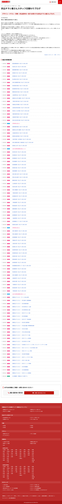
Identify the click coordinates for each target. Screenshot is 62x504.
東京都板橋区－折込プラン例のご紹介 (19, 237)
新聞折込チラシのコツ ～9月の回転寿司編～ (20, 303)
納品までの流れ (33, 443)
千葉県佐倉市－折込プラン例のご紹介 (19, 290)
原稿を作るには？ (6, 433)
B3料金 (4, 425)
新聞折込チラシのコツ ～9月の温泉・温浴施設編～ (21, 300)
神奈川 (8, 451)
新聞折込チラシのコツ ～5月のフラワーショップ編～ (22, 350)
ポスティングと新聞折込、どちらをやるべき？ (38, 489)
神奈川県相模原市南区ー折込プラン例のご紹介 (20, 82)
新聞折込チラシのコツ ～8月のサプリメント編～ (21, 313)
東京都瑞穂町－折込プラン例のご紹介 (19, 164)
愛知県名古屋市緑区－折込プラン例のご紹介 (20, 136)
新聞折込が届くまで (34, 441)
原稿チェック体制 (6, 443)
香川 (29, 451)
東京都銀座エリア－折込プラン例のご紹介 (20, 221)
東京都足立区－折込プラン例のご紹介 (19, 76)
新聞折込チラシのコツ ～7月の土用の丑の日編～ (21, 332)
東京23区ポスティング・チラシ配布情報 (10, 488)
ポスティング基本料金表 (34, 486)
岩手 (4, 453)
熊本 (33, 454)
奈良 (20, 456)
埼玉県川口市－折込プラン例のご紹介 (19, 66)
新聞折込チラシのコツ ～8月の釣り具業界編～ (21, 322)
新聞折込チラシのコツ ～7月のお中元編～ (20, 328)
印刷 (55, 54)
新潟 (12, 449)
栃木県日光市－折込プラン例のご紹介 (19, 152)
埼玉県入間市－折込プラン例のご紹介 (19, 186)
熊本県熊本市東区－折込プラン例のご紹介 (20, 85)
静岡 (16, 453)
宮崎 (33, 458)
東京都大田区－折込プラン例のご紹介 (19, 167)
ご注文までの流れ (6, 441)
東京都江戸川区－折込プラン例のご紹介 (19, 73)
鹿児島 (33, 460)
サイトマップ (4, 498)
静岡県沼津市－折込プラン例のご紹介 (19, 180)
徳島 (29, 449)
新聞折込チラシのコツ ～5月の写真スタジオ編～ (21, 341)
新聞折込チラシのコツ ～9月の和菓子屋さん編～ (21, 309)
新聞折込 (4, 495)
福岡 (33, 449)
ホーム (2, 5)
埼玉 (8, 453)
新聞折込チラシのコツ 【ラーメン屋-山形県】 (20, 297)
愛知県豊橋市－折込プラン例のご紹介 (19, 170)
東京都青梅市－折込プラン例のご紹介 (19, 262)
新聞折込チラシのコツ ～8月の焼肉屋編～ (20, 316)
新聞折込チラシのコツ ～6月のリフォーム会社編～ (21, 338)
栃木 (8, 458)
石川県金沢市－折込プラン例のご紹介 (19, 211)
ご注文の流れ (5, 484)
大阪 (20, 449)
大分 (33, 456)
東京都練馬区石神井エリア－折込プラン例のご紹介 (21, 265)
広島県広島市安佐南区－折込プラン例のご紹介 (20, 107)
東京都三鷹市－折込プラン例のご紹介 (19, 281)
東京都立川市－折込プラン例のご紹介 (19, 246)
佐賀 (33, 451)
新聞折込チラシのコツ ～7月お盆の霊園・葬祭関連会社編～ (23, 325)
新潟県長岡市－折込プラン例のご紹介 (19, 205)
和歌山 (21, 458)
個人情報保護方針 (12, 498)
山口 (24, 456)
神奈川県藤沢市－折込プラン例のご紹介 (19, 230)
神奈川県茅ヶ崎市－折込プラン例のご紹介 (20, 174)
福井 (12, 456)
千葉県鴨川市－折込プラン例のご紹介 (19, 284)
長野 (12, 451)
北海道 (4, 449)
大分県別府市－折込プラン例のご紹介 (19, 183)
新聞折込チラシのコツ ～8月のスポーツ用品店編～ (21, 319)
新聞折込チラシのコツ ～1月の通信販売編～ (20, 369)
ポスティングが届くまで (34, 484)
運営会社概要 (44, 495)
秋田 (4, 456)
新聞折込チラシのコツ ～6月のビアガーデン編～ (21, 335)
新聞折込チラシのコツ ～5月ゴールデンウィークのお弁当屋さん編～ (25, 347)
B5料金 (31, 425)
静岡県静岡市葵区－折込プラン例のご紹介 (20, 69)
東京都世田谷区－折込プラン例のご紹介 (19, 253)
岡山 (24, 453)
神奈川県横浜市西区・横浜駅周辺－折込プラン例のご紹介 (22, 142)
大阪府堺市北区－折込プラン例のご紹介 (19, 95)
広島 (24, 454)
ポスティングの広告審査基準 (35, 488)
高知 (29, 454)
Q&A (4, 445)
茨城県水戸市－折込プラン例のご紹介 (19, 240)
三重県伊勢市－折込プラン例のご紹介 (19, 218)
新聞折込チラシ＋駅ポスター (35, 409)
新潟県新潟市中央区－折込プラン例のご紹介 (20, 88)
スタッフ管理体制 (6, 486)
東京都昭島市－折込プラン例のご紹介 (19, 215)
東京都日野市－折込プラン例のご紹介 (19, 287)
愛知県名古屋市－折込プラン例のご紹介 (19, 224)
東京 (8, 449)
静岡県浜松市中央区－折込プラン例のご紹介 (20, 91)
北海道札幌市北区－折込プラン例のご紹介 (20, 133)
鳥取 (24, 449)
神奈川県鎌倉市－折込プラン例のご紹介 (19, 189)
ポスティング (51, 54)
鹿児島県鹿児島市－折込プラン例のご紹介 (20, 63)
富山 (12, 453)
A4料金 (31, 427)
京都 (20, 453)
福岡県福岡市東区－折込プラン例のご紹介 (20, 126)
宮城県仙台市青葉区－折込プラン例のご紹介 (20, 104)
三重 (16, 454)
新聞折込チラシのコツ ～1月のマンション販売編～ (21, 373)
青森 (4, 451)
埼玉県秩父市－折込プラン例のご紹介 (19, 155)
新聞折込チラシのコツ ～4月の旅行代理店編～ (21, 354)
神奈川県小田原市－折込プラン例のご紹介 (20, 177)
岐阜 (16, 451)
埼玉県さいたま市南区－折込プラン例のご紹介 (20, 110)
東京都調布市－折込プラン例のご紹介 (19, 268)
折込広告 (46, 54)
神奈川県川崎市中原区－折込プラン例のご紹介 (20, 120)
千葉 (8, 454)
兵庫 (20, 451)
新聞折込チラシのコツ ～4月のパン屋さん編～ (21, 360)
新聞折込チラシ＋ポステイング (8, 409)
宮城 (4, 454)
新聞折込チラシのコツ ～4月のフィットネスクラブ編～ (22, 357)
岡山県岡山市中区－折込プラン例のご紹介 (20, 79)
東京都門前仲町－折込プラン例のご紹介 (19, 249)
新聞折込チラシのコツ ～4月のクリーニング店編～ (21, 363)
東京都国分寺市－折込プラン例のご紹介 (19, 196)
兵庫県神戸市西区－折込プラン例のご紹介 (20, 117)
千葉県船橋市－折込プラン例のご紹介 (19, 202)
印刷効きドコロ (6, 419)
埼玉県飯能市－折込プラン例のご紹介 (19, 161)
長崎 (33, 453)
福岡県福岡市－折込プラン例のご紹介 (19, 208)
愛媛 (29, 453)
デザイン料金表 (33, 433)
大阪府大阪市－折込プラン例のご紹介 (19, 243)
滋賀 (20, 454)
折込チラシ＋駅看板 (6, 411)
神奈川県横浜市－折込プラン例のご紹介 (19, 234)
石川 (12, 454)
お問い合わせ (53, 2)
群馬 (8, 460)
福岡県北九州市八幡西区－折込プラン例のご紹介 (21, 98)
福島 (4, 460)
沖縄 (33, 461)
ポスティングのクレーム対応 (8, 489)
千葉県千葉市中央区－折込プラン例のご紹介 (20, 101)
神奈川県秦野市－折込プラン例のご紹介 (19, 275)
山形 (4, 458)
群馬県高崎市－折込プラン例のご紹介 (19, 259)
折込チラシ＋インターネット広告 (36, 411)
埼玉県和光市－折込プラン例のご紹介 (19, 271)
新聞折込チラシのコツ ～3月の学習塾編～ (20, 366)
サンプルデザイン (6, 435)
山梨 (8, 461)
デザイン (58, 54)
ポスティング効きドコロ (34, 417)
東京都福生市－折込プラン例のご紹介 (19, 158)
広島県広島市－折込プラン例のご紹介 (19, 199)
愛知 (16, 449)
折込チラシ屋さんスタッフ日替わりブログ (11, 5)
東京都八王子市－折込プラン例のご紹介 (19, 145)
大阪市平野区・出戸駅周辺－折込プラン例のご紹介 (21, 139)
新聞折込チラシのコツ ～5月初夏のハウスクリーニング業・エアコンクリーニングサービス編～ (30, 344)
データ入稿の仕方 (33, 495)
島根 (24, 451)
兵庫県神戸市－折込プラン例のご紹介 (19, 278)
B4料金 (4, 427)
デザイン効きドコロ (34, 419)
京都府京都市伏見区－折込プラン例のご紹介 (20, 114)
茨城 (8, 456)
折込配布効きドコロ (6, 417)
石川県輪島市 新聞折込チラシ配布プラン (20, 376)
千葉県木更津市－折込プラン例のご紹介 (19, 193)
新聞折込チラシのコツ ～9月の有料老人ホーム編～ (21, 306)
